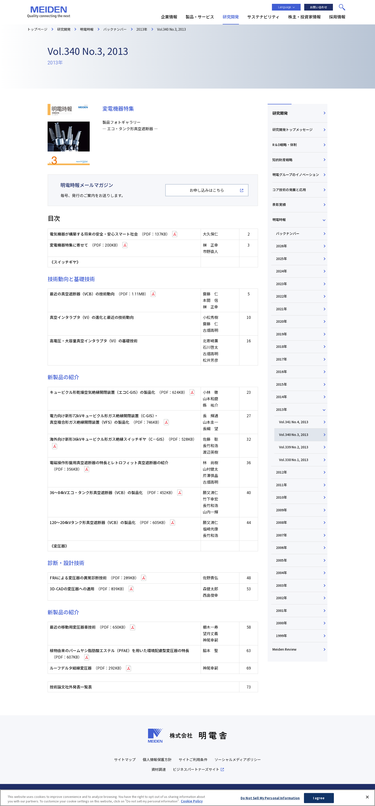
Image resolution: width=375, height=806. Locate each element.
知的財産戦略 (282, 159)
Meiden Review (284, 650)
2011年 (281, 485)
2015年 (281, 385)
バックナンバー (287, 233)
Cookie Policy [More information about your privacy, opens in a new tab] (192, 801)
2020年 (281, 322)
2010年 (281, 498)
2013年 (281, 410)
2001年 (281, 611)
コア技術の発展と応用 (289, 189)
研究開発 (280, 113)
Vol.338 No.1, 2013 (293, 460)
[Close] (367, 797)
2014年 (281, 397)
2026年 (281, 246)
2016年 (281, 372)
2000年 (281, 624)
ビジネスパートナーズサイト (196, 769)
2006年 (281, 548)
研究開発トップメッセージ (292, 129)
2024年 (281, 271)
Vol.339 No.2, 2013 (293, 447)
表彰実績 (279, 205)
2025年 (281, 259)
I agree (319, 798)
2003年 (281, 586)
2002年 (281, 599)
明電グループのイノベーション (295, 174)
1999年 (281, 637)
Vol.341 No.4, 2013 (293, 422)
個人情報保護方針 (157, 759)
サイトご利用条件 (193, 759)
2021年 (281, 309)
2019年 (281, 334)
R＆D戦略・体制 (284, 144)
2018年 (281, 347)
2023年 (281, 284)
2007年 (281, 536)
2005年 (281, 561)
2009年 (281, 510)
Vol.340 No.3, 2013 (293, 435)
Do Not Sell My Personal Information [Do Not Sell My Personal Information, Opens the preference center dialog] (270, 798)
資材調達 (158, 769)
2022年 (281, 296)
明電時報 (279, 219)
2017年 (281, 359)
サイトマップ (125, 759)
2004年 (281, 574)
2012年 (281, 473)
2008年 (281, 523)
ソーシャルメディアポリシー (238, 759)
